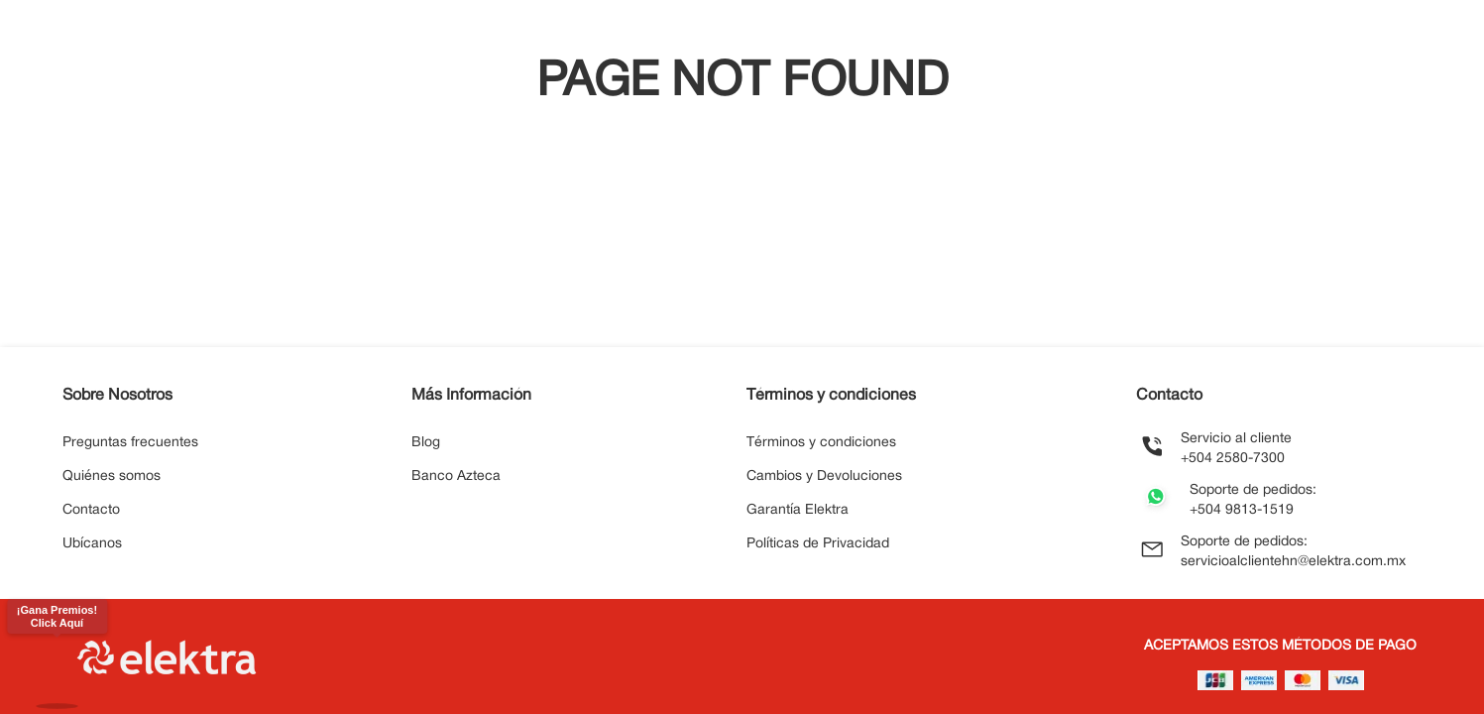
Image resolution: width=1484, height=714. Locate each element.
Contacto (91, 510)
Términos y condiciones (821, 442)
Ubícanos (92, 543)
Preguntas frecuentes (130, 442)
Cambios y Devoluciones (824, 476)
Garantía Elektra (797, 510)
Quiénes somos (111, 476)
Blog (425, 442)
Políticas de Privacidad (817, 543)
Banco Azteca (456, 476)
